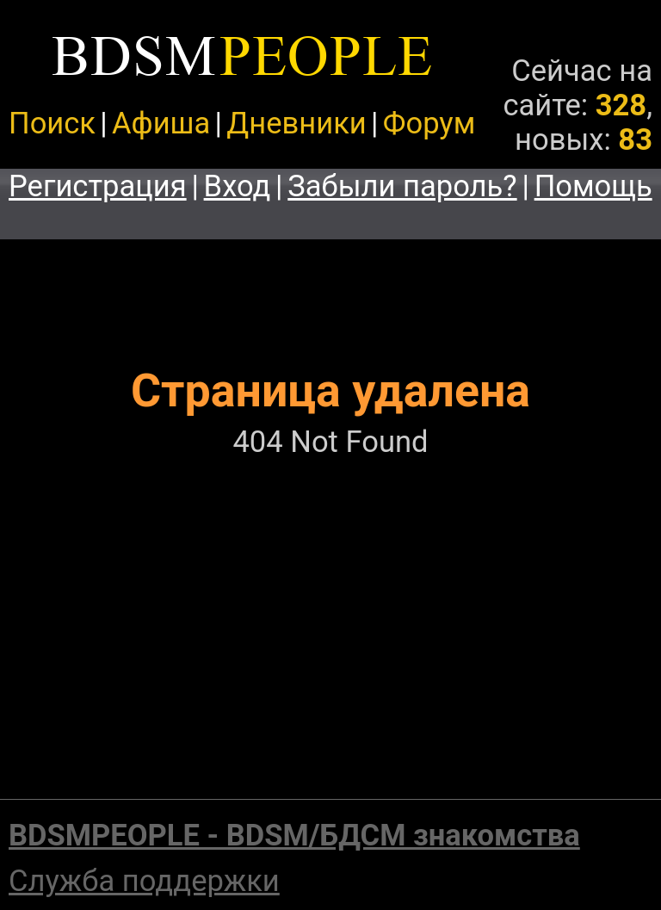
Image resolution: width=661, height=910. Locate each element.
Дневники (296, 123)
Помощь (593, 186)
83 (635, 139)
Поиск (52, 123)
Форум (429, 123)
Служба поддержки (144, 881)
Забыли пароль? (401, 186)
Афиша (161, 123)
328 (621, 105)
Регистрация (98, 186)
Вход (237, 186)
